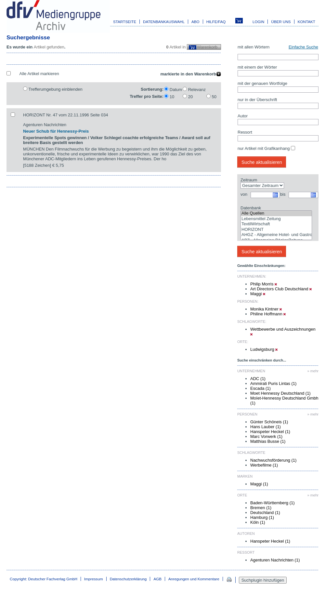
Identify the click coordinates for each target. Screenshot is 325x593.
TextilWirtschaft (276, 224)
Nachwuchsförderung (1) (273, 460)
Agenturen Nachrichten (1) (275, 560)
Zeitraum (248, 180)
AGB (157, 579)
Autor (243, 115)
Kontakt (306, 22)
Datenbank (250, 207)
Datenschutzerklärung (128, 579)
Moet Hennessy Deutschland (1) (280, 393)
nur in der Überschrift (257, 99)
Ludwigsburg (264, 349)
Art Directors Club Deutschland (281, 288)
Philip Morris (263, 284)
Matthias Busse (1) (267, 441)
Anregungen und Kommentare (193, 579)
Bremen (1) (260, 507)
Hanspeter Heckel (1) (270, 431)
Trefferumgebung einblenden (55, 89)
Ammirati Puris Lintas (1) (273, 383)
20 (190, 96)
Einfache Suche (303, 47)
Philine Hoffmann (268, 313)
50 (214, 96)
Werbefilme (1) (264, 465)
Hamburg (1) (262, 517)
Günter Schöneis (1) (269, 421)
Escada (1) (260, 388)
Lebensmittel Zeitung (276, 219)
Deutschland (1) (265, 512)
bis (283, 194)
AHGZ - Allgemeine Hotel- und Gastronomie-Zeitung (276, 235)
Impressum (93, 579)
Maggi (257, 293)
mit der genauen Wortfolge (262, 83)
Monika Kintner (266, 309)
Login (258, 22)
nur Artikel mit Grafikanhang (264, 148)
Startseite (124, 22)
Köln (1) (257, 522)
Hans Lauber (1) (265, 426)
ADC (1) (258, 378)
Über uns (281, 22)
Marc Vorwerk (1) (266, 436)
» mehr (312, 371)
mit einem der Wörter (257, 67)
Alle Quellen (276, 213)
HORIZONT (276, 229)
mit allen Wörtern (253, 47)
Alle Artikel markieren (39, 73)
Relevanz (197, 89)
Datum (176, 89)
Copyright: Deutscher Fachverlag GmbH (43, 579)
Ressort (245, 132)
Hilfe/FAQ (216, 22)
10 (172, 96)
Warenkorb (207, 47)
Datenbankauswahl (164, 22)
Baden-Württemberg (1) (272, 502)
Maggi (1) (259, 483)
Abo (195, 22)
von (243, 194)
